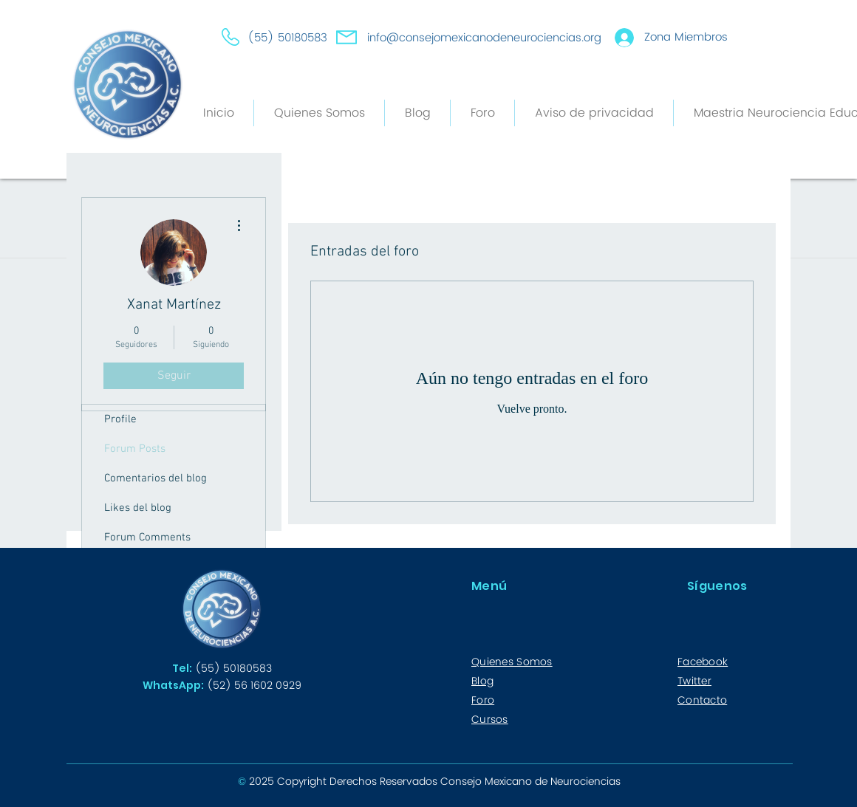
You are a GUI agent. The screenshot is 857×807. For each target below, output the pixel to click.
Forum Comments (147, 537)
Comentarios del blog (155, 478)
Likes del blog (137, 508)
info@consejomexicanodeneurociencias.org (484, 38)
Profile (120, 419)
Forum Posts (134, 449)
